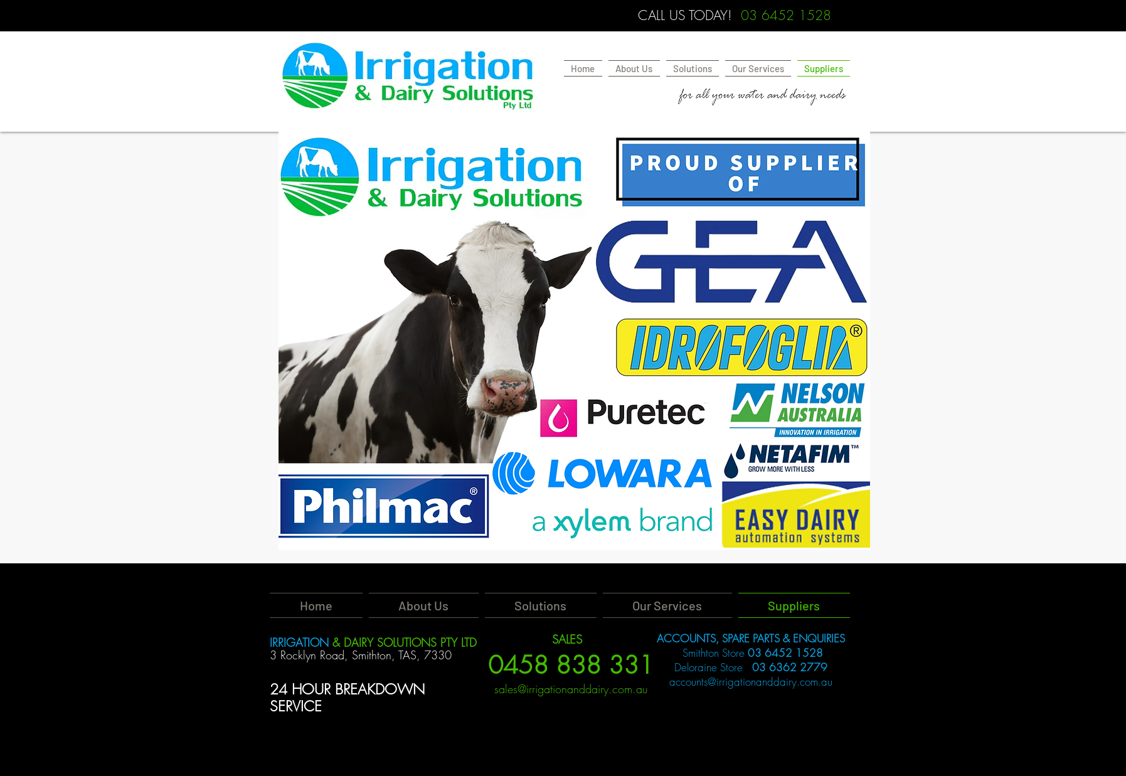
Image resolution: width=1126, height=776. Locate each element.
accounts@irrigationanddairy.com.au (750, 681)
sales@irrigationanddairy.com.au (571, 688)
